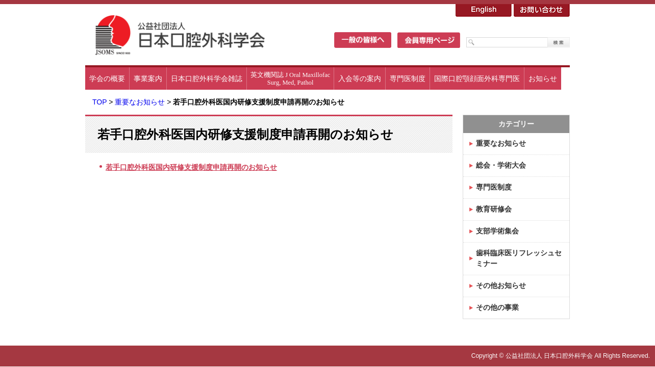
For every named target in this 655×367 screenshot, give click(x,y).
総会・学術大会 (501, 165)
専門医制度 (407, 78)
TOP (99, 102)
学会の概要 (107, 78)
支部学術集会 (497, 231)
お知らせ (542, 78)
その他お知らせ (501, 285)
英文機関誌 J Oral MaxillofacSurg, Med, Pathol (290, 78)
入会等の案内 (359, 78)
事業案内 (148, 78)
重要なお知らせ (140, 102)
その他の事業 (497, 307)
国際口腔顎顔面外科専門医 (477, 78)
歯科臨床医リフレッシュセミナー (519, 258)
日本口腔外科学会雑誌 (206, 78)
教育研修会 (494, 209)
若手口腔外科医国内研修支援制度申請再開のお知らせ (191, 167)
